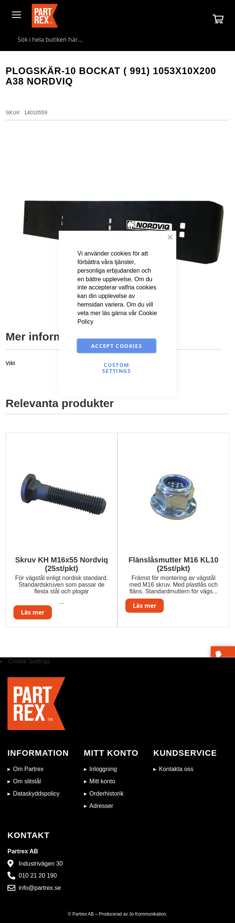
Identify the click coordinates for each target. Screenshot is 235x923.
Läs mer (32, 612)
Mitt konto (102, 781)
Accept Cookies (116, 345)
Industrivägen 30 (41, 863)
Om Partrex (28, 769)
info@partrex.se (40, 888)
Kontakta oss (176, 769)
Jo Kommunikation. (148, 914)
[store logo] (45, 16)
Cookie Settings (29, 661)
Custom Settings (116, 367)
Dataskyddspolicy (36, 793)
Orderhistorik (107, 793)
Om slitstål (27, 781)
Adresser (101, 806)
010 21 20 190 (38, 875)
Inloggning (103, 769)
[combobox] (117, 39)
